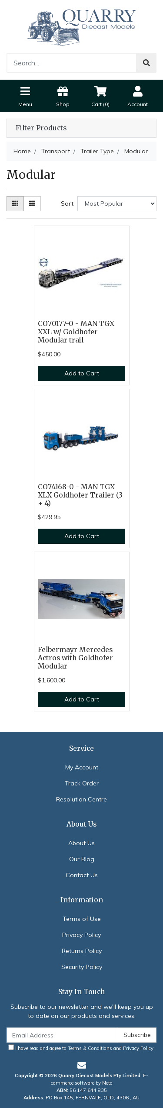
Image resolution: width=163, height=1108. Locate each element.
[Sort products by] (116, 203)
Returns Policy (82, 951)
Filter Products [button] (41, 128)
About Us (81, 843)
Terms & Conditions (90, 1048)
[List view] (32, 203)
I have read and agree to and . (81, 1047)
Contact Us (82, 875)
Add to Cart (81, 373)
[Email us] (81, 1065)
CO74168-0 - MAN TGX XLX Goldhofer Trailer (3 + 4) (80, 495)
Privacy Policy (81, 935)
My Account (81, 767)
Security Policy (81, 967)
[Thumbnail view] (15, 203)
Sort (67, 203)
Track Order (82, 783)
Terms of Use (82, 919)
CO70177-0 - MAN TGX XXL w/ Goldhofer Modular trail (76, 332)
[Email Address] (62, 1035)
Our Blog (81, 859)
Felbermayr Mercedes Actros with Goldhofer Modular (75, 658)
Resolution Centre (81, 799)
